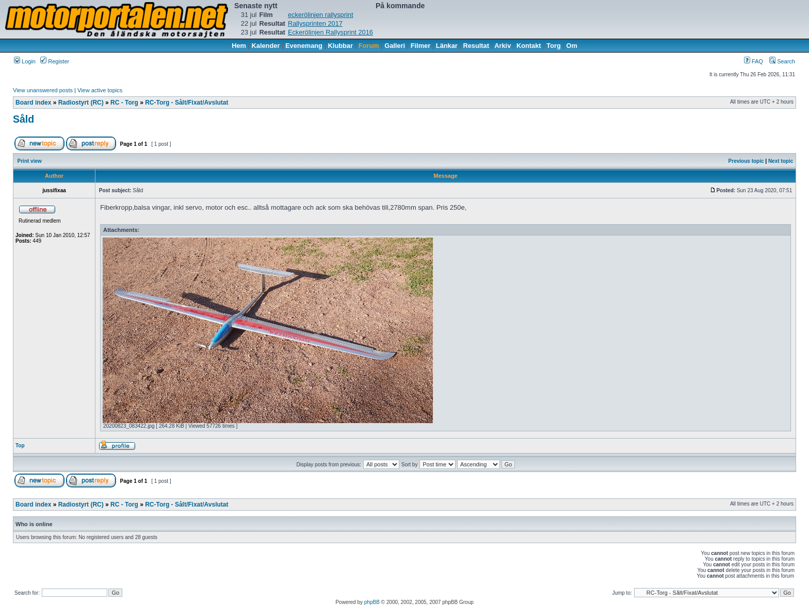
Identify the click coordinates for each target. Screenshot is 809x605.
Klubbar (340, 45)
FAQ (753, 61)
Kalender (266, 45)
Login (25, 61)
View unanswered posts (43, 90)
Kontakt (528, 45)
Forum (369, 45)
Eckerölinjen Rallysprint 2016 (330, 32)
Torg (553, 45)
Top (20, 445)
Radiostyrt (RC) (81, 102)
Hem (239, 45)
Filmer (420, 45)
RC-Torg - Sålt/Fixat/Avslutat (186, 102)
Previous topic (746, 161)
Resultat (476, 45)
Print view (30, 161)
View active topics (99, 90)
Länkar (447, 45)
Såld (23, 119)
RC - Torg (124, 102)
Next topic (780, 161)
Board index (33, 102)
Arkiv (502, 45)
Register (54, 61)
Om (572, 45)
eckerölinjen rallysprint (320, 15)
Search (782, 61)
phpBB (372, 602)
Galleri (394, 45)
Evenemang (303, 45)
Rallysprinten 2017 (315, 23)
